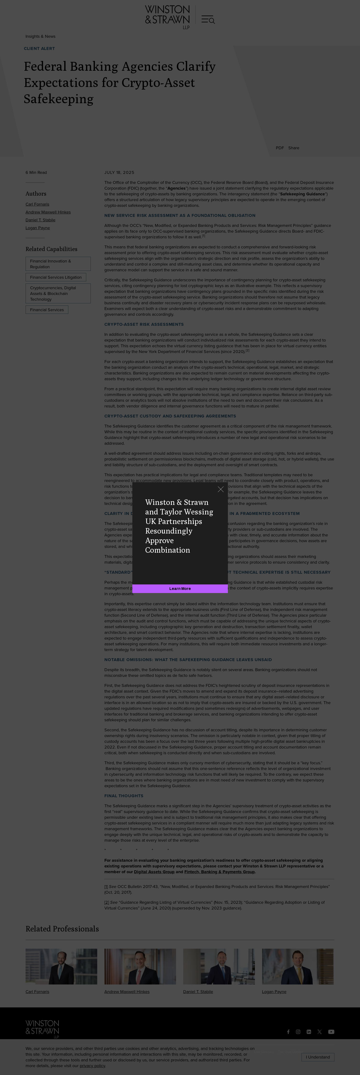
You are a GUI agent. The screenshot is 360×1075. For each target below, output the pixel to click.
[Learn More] (180, 588)
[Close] (221, 490)
